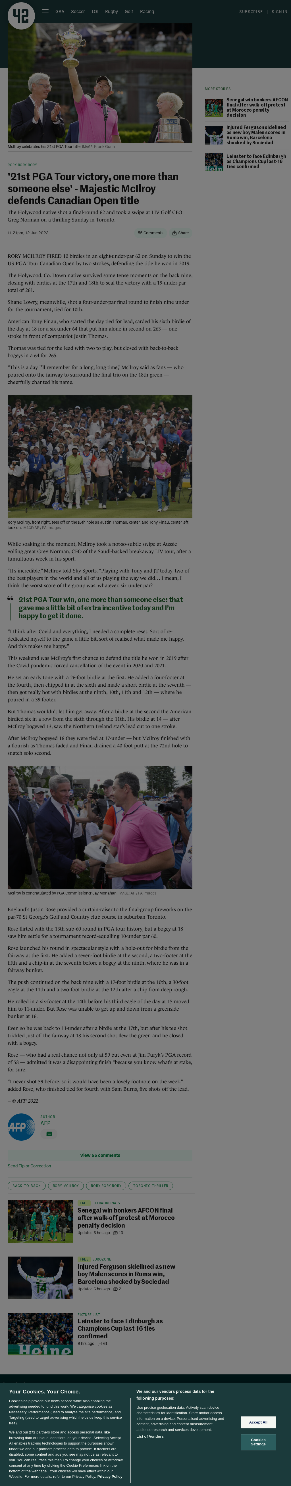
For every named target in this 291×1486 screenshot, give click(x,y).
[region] (145, 1434)
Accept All (258, 1422)
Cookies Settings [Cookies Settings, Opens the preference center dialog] (258, 1442)
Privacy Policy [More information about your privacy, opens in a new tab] (109, 1476)
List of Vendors (150, 1436)
